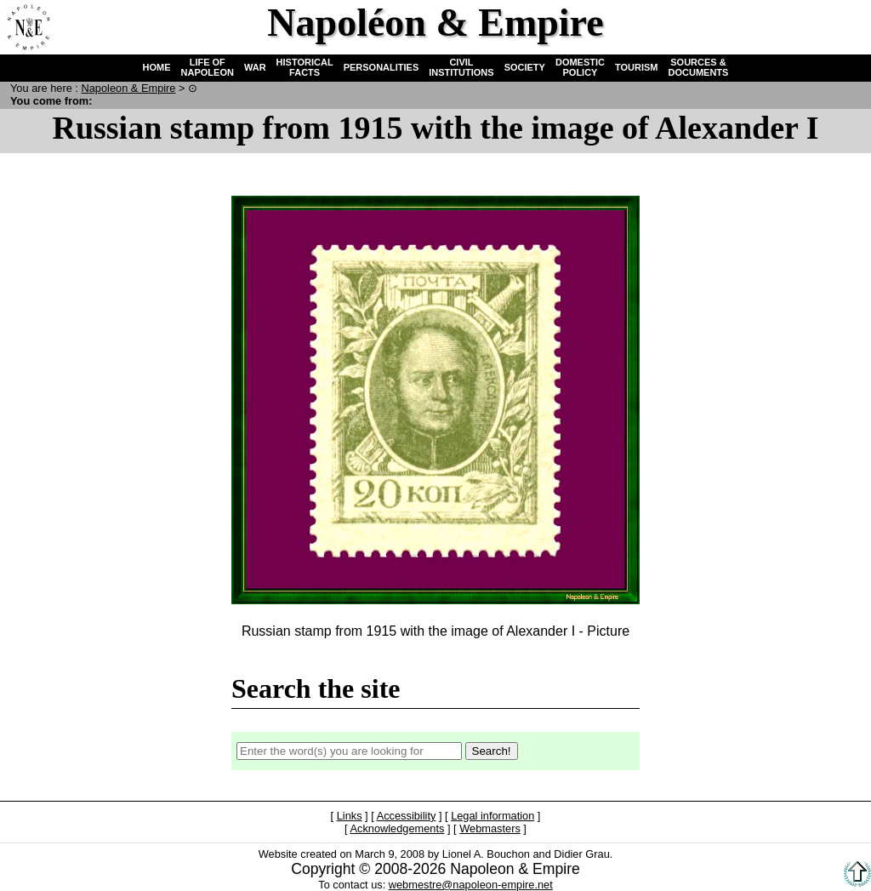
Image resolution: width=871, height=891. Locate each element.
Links (349, 815)
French (843, 26)
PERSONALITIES (381, 67)
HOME (157, 67)
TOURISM (636, 67)
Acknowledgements (397, 828)
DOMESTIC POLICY (580, 67)
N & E (128, 88)
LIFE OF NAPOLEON (207, 67)
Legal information (492, 815)
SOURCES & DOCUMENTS (699, 67)
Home (26, 26)
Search (791, 26)
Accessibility (406, 815)
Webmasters (490, 828)
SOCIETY (524, 67)
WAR (255, 67)
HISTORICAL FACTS (304, 67)
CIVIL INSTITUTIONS (461, 67)
